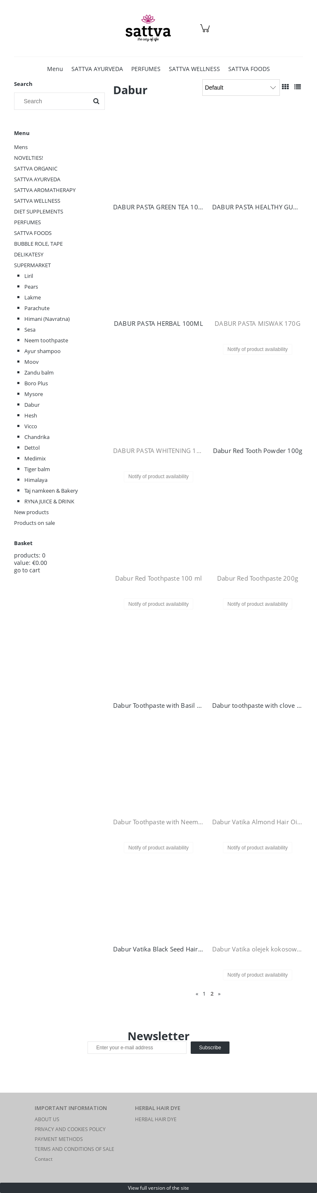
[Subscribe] (210, 1047)
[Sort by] (241, 87)
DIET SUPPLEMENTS (38, 211)
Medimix (35, 458)
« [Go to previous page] (197, 993)
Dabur (32, 404)
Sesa (29, 329)
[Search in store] (53, 101)
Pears (31, 286)
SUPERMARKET (32, 265)
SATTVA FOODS (33, 233)
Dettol (32, 447)
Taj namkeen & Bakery (51, 490)
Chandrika (37, 437)
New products (31, 512)
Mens (21, 147)
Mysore (33, 394)
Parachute (37, 308)
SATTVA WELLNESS (37, 200)
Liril (28, 276)
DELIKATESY (28, 254)
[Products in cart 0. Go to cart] (206, 32)
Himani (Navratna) (47, 319)
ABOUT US (47, 1119)
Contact (43, 1158)
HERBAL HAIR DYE (156, 1119)
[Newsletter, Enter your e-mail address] (137, 1047)
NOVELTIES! (28, 157)
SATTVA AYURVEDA (37, 179)
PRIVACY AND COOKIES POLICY (70, 1129)
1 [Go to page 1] (204, 993)
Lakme (32, 297)
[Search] (96, 101)
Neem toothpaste (46, 340)
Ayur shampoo (42, 351)
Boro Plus (36, 383)
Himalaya (35, 480)
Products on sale (34, 523)
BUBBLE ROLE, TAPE (38, 243)
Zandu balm (39, 372)
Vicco (30, 426)
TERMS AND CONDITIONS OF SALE (74, 1149)
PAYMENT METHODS (59, 1139)
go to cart (27, 570)
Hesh (30, 415)
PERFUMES (27, 222)
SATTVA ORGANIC (35, 168)
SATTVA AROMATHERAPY (45, 190)
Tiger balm (37, 469)
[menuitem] (55, 69)
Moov (31, 361)
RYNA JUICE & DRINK (49, 501)
